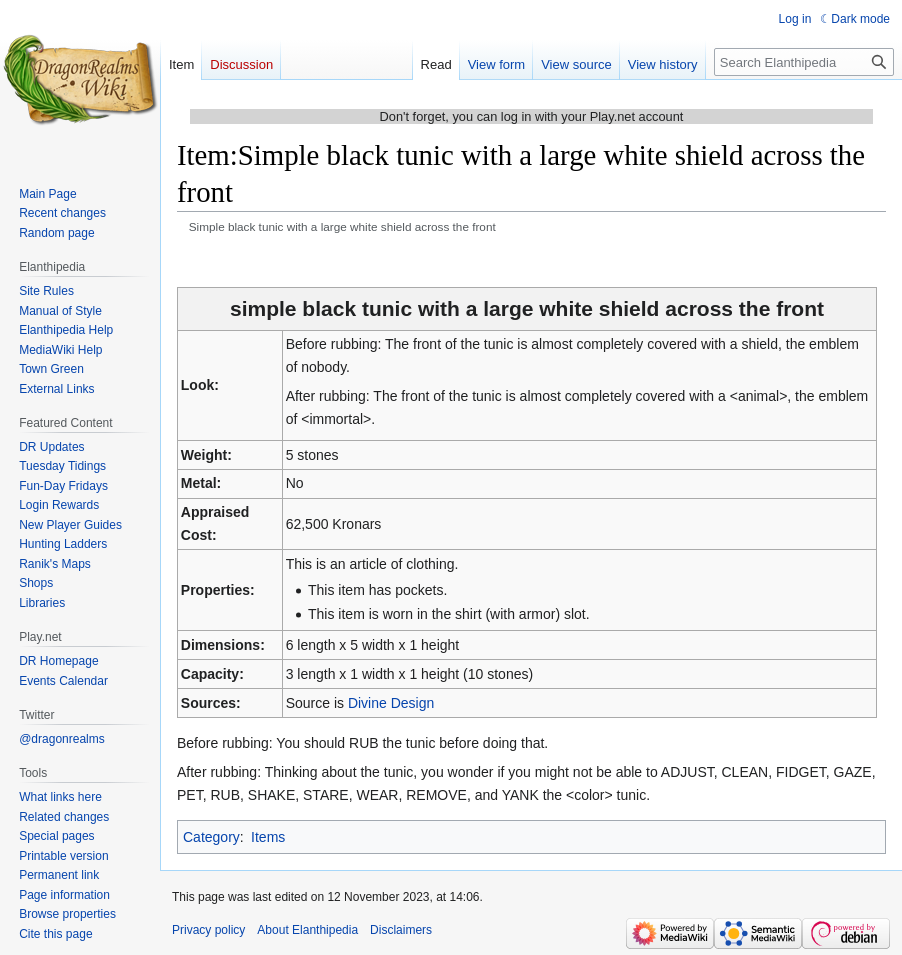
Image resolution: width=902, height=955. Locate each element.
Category (211, 837)
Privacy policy (208, 930)
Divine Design (391, 703)
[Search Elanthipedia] (804, 62)
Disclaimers (401, 930)
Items (268, 837)
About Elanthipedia (307, 930)
